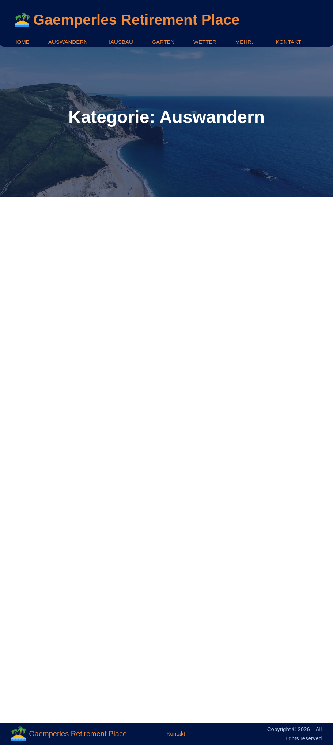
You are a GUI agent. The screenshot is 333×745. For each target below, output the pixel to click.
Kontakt (175, 733)
